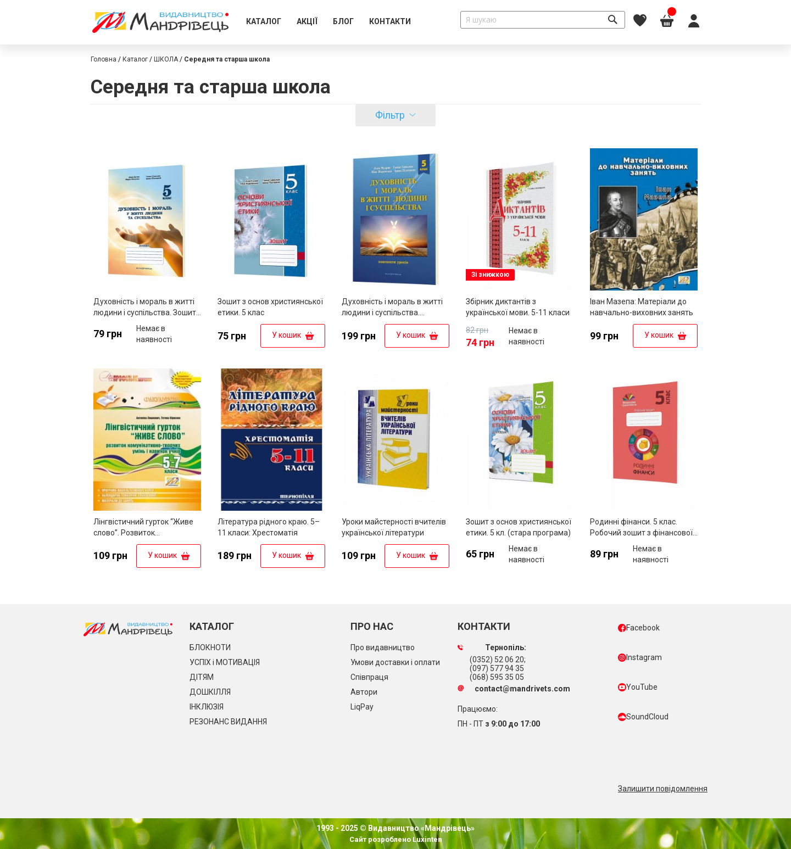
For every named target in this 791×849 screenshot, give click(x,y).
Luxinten (426, 839)
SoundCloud (643, 716)
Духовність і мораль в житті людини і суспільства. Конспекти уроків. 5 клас (392, 312)
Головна (103, 59)
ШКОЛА (166, 59)
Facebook (639, 627)
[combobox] (542, 20)
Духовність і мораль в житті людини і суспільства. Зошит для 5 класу (144, 312)
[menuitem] (263, 21)
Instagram (640, 657)
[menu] (328, 21)
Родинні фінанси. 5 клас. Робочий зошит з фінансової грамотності (641, 532)
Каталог (135, 59)
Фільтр (390, 115)
